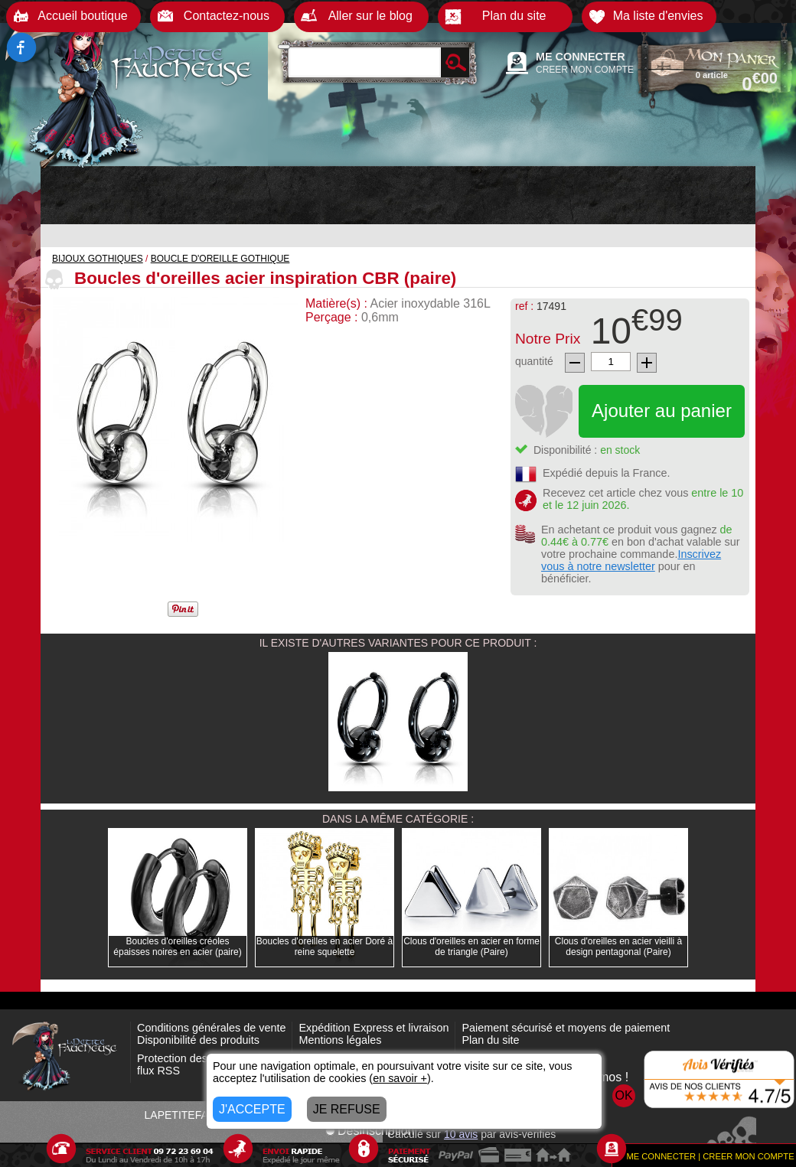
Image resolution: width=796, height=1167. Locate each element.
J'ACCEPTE (252, 1109)
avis (461, 1134)
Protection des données (195, 1058)
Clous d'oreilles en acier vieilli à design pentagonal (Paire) (618, 946)
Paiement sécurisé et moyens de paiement (566, 1028)
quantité (534, 361)
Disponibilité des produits (198, 1040)
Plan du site (490, 1040)
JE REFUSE (346, 1109)
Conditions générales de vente (211, 1028)
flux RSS (158, 1070)
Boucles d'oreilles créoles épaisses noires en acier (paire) (177, 946)
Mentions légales (339, 1040)
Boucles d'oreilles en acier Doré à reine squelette (324, 946)
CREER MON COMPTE (585, 69)
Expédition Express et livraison (373, 1028)
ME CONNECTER (580, 57)
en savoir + (400, 1078)
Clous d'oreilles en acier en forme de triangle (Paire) (471, 946)
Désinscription (369, 1130)
